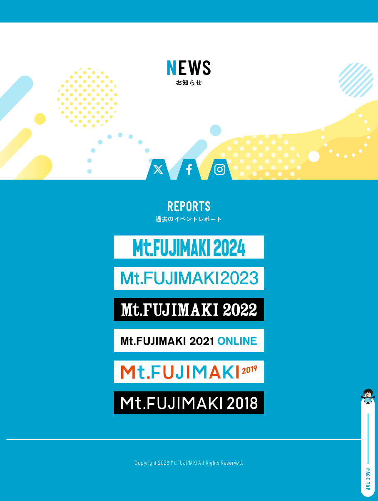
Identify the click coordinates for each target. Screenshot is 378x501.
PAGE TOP (368, 452)
